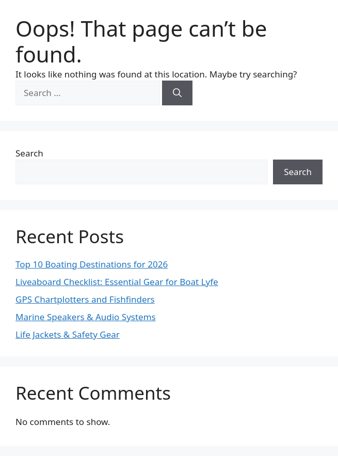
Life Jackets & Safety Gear (67, 334)
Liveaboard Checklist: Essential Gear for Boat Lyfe (116, 282)
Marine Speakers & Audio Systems (85, 317)
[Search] (177, 93)
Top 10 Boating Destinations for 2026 (91, 264)
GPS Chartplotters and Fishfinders (85, 299)
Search (29, 153)
